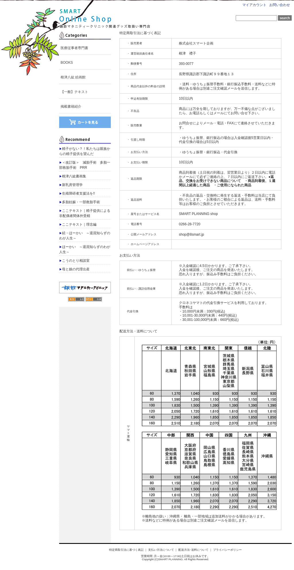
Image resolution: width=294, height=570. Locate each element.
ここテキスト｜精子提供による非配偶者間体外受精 (84, 213)
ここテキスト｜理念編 (77, 224)
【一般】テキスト (74, 92)
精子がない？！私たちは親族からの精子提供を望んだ (84, 151)
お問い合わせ (279, 5)
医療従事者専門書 (74, 48)
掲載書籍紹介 (71, 106)
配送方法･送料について (193, 549)
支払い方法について (161, 549)
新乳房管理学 (71, 185)
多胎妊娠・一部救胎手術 (79, 202)
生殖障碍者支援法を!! (77, 193)
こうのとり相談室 (74, 261)
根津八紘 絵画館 (73, 77)
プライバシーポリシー (227, 549)
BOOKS (67, 63)
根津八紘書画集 (72, 176)
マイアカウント (254, 5)
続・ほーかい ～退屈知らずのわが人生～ (84, 235)
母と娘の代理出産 (74, 269)
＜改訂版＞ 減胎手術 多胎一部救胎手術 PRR (84, 165)
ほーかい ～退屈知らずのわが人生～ (84, 249)
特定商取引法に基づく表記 (126, 549)
